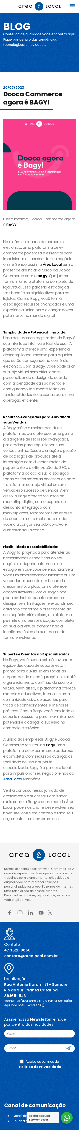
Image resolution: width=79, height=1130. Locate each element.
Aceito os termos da (40, 1064)
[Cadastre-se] (68, 1048)
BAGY (11, 224)
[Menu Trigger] (72, 6)
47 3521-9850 (17, 950)
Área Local (52, 264)
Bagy (50, 745)
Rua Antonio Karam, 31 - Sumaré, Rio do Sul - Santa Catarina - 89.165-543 (36, 990)
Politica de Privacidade (40, 1066)
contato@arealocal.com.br (31, 955)
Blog (17, 26)
